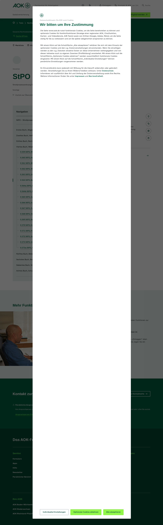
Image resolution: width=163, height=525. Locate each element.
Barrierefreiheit (96, 76)
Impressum (79, 76)
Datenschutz (107, 71)
